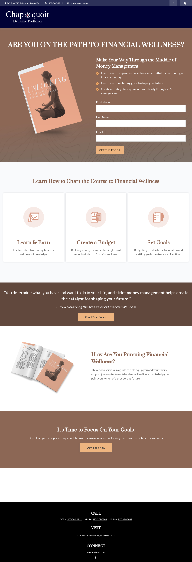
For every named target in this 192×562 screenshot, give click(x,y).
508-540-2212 (54, 3)
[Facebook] (173, 3)
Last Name (102, 117)
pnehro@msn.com (77, 3)
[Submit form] (110, 150)
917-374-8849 (100, 519)
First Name (103, 102)
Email (99, 132)
